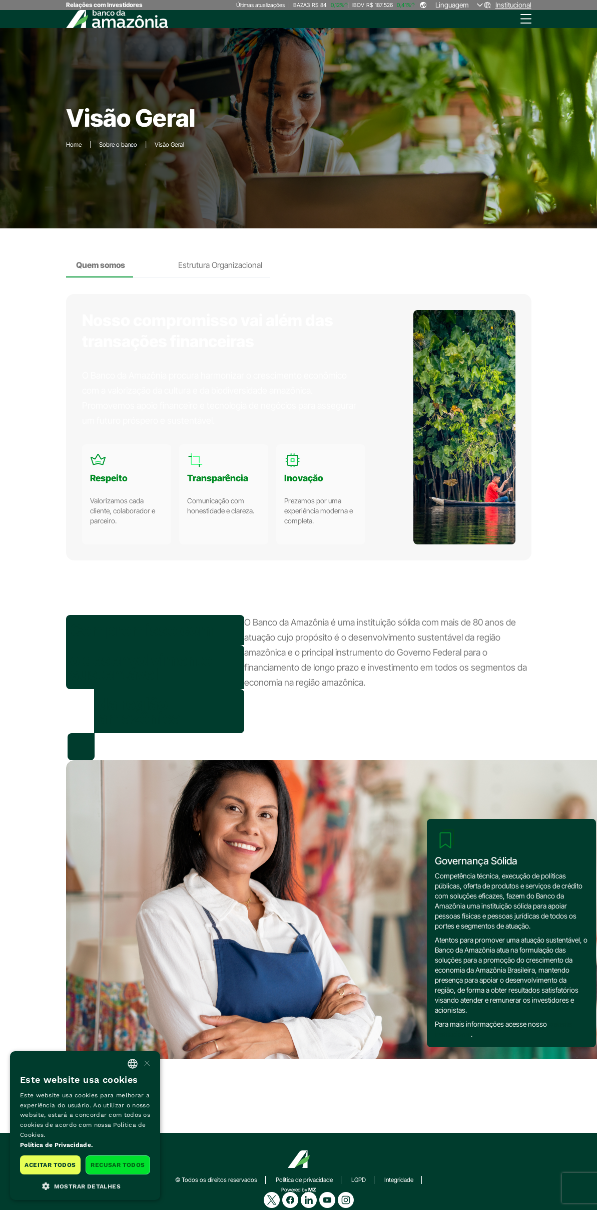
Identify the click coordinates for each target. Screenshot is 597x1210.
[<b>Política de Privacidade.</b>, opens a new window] (85, 1145)
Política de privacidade (304, 1179)
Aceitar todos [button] (50, 1164)
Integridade (398, 1179)
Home (74, 144)
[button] (85, 1185)
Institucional (513, 5)
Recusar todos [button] (118, 1164)
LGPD (358, 1179)
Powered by (298, 1189)
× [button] (146, 1063)
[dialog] (85, 1125)
